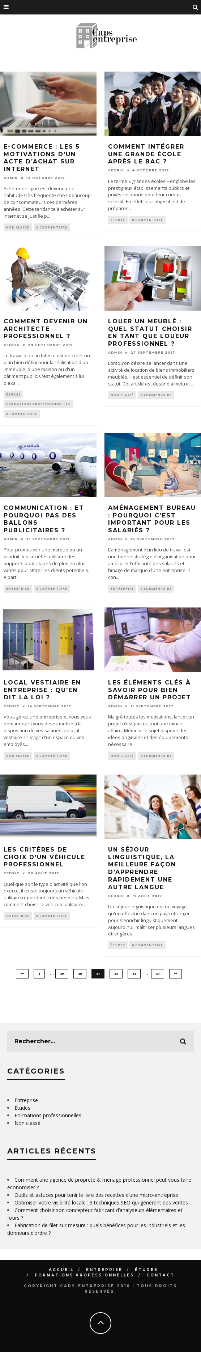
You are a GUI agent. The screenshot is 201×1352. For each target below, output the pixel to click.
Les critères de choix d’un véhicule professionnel (44, 857)
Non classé (17, 227)
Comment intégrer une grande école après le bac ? (146, 154)
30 (80, 973)
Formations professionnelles (38, 404)
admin (11, 178)
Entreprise (17, 588)
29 (62, 973)
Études (118, 220)
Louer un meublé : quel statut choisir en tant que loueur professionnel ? (150, 332)
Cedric (116, 170)
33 (134, 973)
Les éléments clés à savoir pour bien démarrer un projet (149, 690)
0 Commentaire (51, 227)
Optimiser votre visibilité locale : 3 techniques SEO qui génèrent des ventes (101, 1202)
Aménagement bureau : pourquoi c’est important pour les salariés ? (152, 519)
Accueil (61, 1269)
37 (157, 973)
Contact (160, 1275)
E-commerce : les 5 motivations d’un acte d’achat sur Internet (42, 157)
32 (116, 973)
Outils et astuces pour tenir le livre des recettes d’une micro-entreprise (96, 1194)
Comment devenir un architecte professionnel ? (46, 329)
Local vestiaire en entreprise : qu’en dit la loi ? (42, 690)
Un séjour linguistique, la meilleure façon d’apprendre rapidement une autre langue (142, 868)
